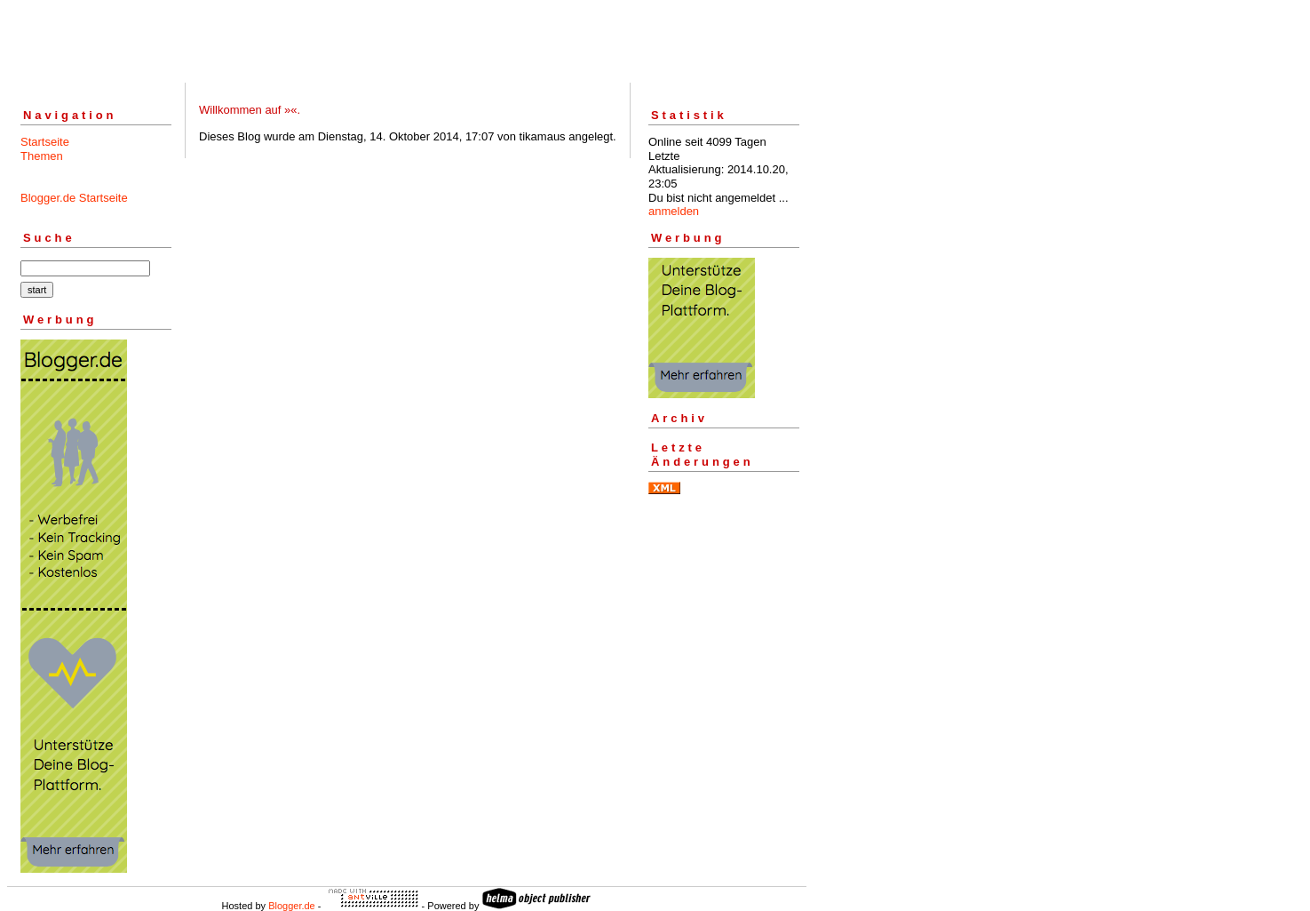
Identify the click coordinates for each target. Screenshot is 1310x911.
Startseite (44, 141)
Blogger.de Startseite (74, 197)
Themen (41, 156)
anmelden (673, 211)
